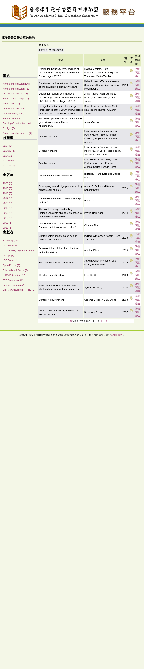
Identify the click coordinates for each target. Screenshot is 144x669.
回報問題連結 (137, 72)
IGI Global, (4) (10, 245)
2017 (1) (7, 227)
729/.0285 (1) (10, 160)
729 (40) (7, 145)
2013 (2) (7, 208)
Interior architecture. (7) (16, 108)
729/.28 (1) (9, 165)
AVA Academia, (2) (13, 280)
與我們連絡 (117, 334)
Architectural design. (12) (16, 88)
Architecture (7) (11, 103)
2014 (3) (7, 198)
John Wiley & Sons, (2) (15, 270)
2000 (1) (7, 222)
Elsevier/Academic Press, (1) (19, 289)
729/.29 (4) (9, 150)
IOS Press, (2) (10, 260)
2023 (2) (7, 218)
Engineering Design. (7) (16, 98)
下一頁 (104, 321)
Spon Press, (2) (11, 265)
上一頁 (68, 321)
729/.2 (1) (8, 170)
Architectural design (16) (16, 83)
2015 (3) (7, 188)
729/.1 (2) (8, 155)
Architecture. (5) (11, 118)
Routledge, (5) (10, 240)
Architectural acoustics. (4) (17, 133)
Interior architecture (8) (15, 93)
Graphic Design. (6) (13, 113)
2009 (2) (7, 213)
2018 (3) (7, 193)
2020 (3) (7, 203)
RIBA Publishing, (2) (14, 275)
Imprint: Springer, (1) (14, 285)
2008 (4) (7, 183)
